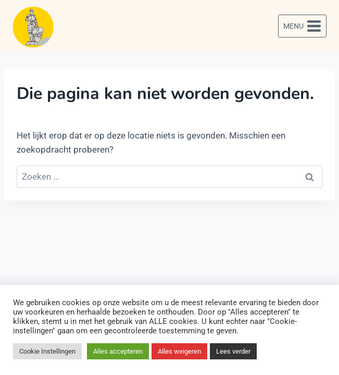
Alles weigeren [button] (179, 351)
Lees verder (233, 351)
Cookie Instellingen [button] (47, 351)
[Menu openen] (302, 26)
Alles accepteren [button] (118, 351)
